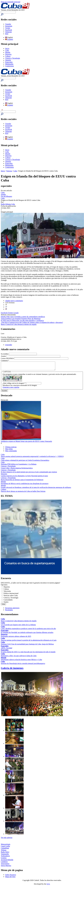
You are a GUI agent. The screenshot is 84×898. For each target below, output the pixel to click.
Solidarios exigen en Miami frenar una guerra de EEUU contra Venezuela (26, 443)
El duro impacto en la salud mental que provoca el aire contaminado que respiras (29, 473)
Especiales (9, 62)
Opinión (8, 60)
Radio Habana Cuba (8, 204)
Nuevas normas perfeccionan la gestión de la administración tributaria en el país (28, 642)
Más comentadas (11, 452)
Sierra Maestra (6, 867)
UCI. (48, 885)
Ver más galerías (6, 839)
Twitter (7, 28)
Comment (5, 360)
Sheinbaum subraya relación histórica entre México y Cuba (21, 661)
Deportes (8, 54)
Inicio (7, 48)
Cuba (7, 50)
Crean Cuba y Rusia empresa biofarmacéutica (17, 470)
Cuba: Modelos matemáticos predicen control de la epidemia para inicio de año (28, 630)
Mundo (7, 52)
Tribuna (3, 852)
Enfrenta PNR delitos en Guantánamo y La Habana (18, 466)
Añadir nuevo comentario (14, 301)
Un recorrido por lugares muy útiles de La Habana (18, 626)
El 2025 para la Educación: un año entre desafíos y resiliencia (22, 320)
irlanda (3, 194)
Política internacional (11, 595)
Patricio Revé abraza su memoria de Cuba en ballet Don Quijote (23, 493)
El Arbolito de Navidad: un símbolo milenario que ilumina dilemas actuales (27, 634)
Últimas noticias (10, 448)
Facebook (8, 30)
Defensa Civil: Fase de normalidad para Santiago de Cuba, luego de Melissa (27, 646)
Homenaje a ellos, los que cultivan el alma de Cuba (18, 657)
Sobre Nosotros (10, 876)
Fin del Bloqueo (6, 196)
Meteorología (5, 846)
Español (9, 39)
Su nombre (5, 354)
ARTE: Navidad (6, 649)
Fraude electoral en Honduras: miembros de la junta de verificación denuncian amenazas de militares (36, 489)
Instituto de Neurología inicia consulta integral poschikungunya (23, 665)
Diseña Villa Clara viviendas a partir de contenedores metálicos (23, 317)
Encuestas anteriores (12, 609)
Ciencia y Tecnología (12, 58)
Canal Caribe (5, 848)
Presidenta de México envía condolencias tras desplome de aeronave (24, 485)
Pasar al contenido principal (10, 2)
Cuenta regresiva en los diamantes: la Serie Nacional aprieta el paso (24, 477)
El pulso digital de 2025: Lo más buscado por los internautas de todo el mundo (28, 653)
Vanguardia (5, 855)
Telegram (8, 32)
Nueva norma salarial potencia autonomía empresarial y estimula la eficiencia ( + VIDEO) (32, 458)
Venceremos (5, 865)
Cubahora (4, 863)
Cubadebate (5, 850)
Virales (6, 603)
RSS (6, 34)
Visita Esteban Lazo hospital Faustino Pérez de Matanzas (21, 318)
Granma (4, 859)
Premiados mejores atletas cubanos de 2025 (16, 638)
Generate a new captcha (11, 389)
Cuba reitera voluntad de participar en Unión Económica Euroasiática (25, 462)
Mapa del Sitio (10, 878)
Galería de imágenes (12, 669)
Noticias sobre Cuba (11, 597)
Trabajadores (5, 857)
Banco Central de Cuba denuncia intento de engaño (18, 324)
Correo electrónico (7, 358)
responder (8, 345)
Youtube (8, 24)
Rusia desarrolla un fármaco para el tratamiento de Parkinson (22, 481)
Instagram (8, 26)
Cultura (7, 56)
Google (16, 313)
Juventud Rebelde (7, 861)
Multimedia (9, 64)
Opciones (4, 586)
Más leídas (9, 450)
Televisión (7, 593)
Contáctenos (9, 66)
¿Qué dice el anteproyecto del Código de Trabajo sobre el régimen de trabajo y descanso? (32, 322)
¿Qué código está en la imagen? (14, 385)
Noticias (9, 171)
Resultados (9, 611)
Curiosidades (8, 601)
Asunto (3, 356)
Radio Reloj (5, 853)
